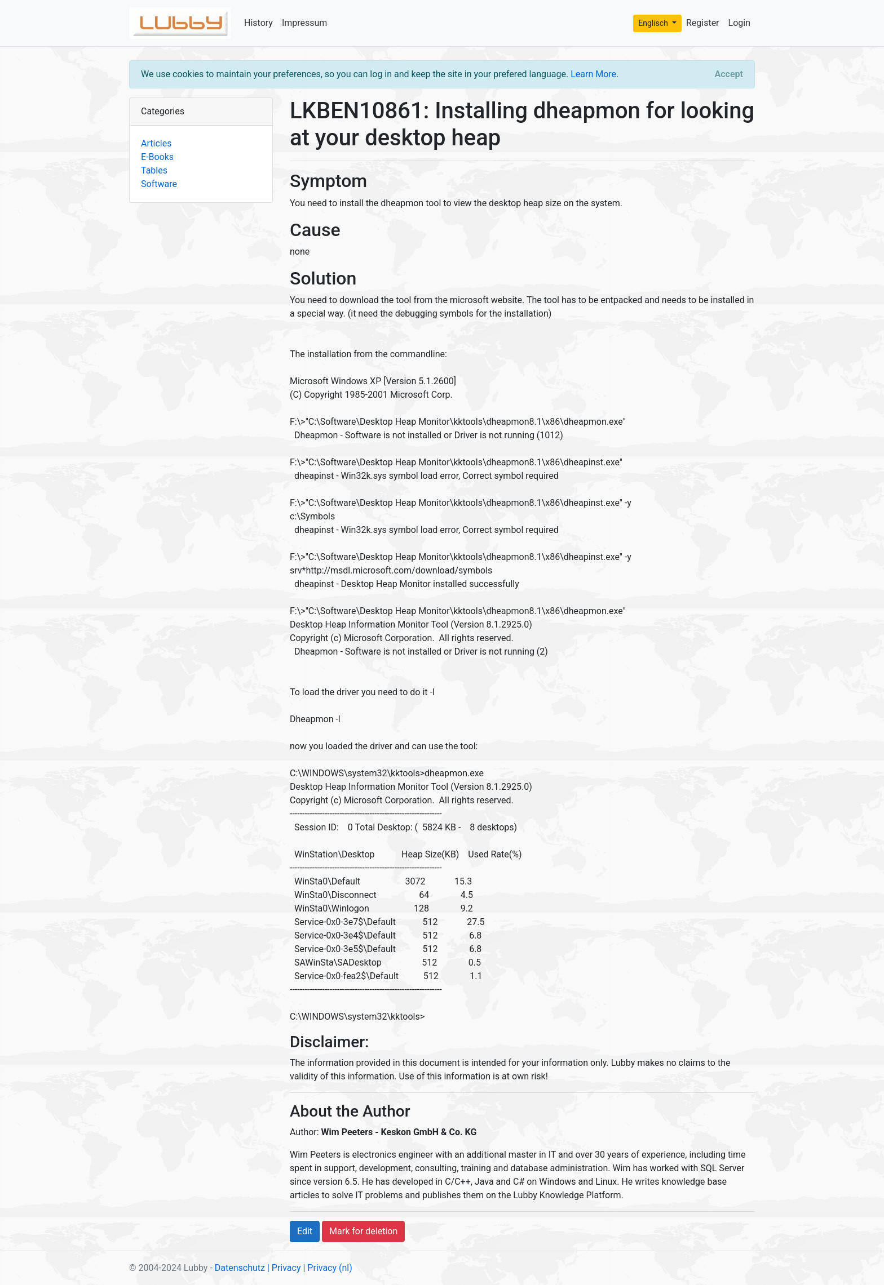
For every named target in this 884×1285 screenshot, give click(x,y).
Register (702, 22)
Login (739, 22)
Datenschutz (240, 1267)
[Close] (729, 74)
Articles (156, 143)
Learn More (593, 74)
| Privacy (284, 1267)
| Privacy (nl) (327, 1267)
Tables (154, 170)
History (258, 22)
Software (159, 184)
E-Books (157, 157)
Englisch (654, 23)
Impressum (305, 22)
